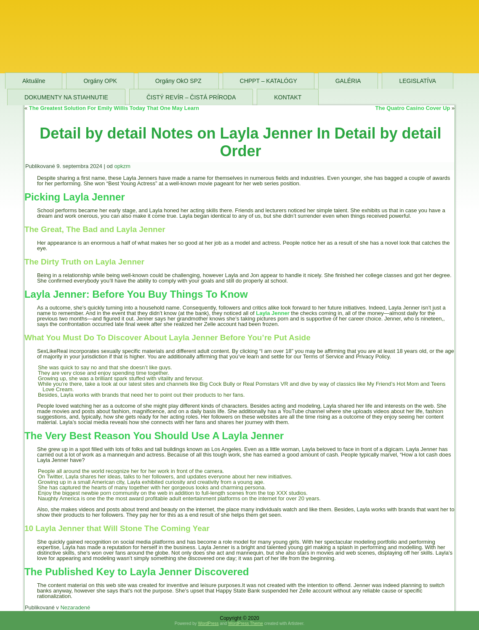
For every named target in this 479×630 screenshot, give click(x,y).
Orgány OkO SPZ (178, 80)
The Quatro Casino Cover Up (412, 108)
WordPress (208, 623)
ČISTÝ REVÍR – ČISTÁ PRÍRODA (191, 97)
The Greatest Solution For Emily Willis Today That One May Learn (114, 108)
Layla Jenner (273, 313)
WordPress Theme (245, 623)
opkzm (122, 166)
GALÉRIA (348, 80)
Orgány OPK (100, 80)
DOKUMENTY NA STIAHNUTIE (66, 97)
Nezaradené (75, 607)
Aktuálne (33, 80)
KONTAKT (287, 97)
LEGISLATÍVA (417, 80)
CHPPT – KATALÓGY (268, 80)
